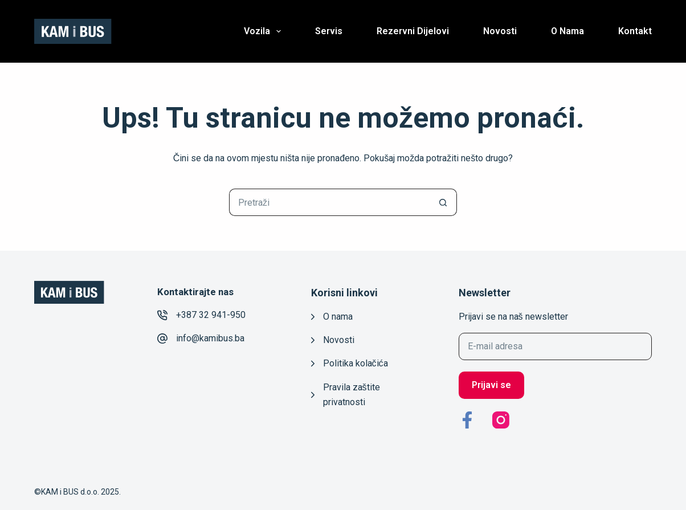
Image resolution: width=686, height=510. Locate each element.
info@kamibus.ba (210, 338)
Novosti (500, 31)
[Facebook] (467, 420)
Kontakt (635, 31)
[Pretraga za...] (329, 202)
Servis (328, 31)
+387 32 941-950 (211, 314)
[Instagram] (500, 420)
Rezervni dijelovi (413, 31)
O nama (567, 31)
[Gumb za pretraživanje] (443, 202)
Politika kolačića (355, 363)
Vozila (264, 31)
